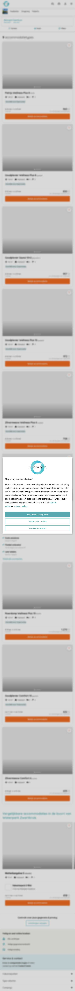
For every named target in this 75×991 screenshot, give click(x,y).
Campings (7, 987)
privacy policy (20, 506)
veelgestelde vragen (18, 963)
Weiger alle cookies (37, 521)
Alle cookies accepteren (37, 514)
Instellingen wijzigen (37, 923)
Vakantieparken (10, 974)
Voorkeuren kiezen (37, 528)
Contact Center (24, 966)
